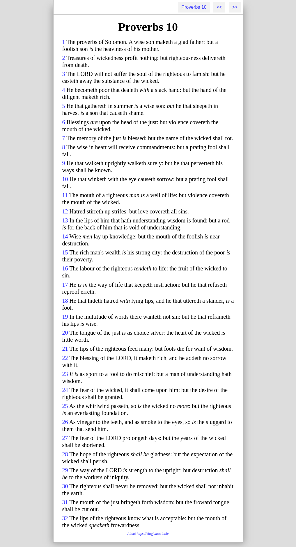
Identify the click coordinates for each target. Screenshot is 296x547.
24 (65, 390)
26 (65, 422)
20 (65, 332)
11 (65, 195)
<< (219, 7)
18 (65, 300)
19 (65, 316)
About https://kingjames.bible (148, 534)
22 (65, 358)
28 (65, 454)
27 (65, 438)
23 (65, 374)
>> (235, 7)
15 (65, 252)
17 (65, 284)
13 (65, 220)
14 (65, 236)
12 (65, 211)
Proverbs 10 (193, 7)
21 (65, 348)
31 (65, 502)
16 (65, 268)
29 (65, 470)
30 (65, 486)
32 (65, 518)
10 (65, 179)
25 (65, 406)
